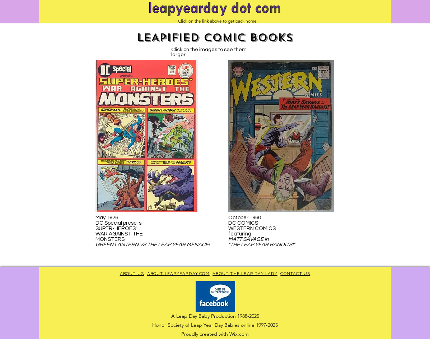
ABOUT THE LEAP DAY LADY (244, 273)
